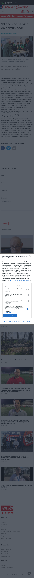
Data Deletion (7, 321)
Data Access (17, 321)
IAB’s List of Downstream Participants (19, 280)
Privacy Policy (26, 321)
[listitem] (17, 285)
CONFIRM (10, 315)
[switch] (27, 289)
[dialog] (17, 289)
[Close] (30, 256)
